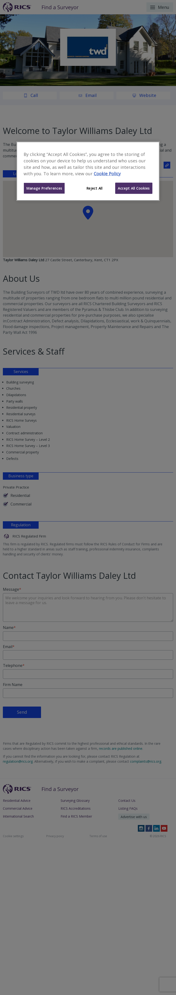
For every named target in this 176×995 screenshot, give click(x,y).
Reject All (94, 188)
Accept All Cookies (134, 188)
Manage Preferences (44, 188)
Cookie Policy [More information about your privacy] (107, 173)
